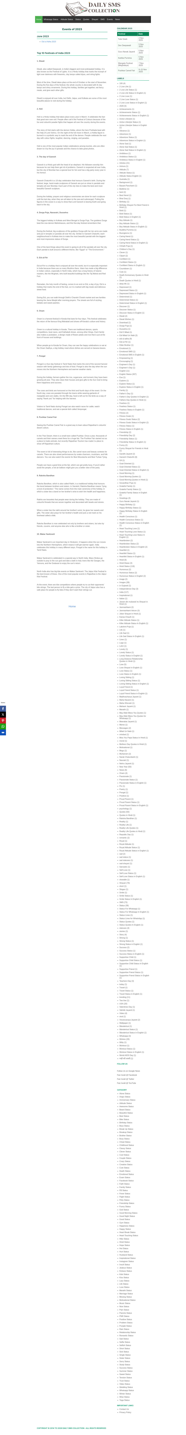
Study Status (124, 1365)
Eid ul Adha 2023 (49, 42)
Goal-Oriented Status (128, 467)
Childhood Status (126, 1145)
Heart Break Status (127, 1232)
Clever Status (125, 1152)
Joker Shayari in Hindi (128, 614)
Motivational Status (127, 1300)
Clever (122, 252)
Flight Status (124, 1197)
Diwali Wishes (125, 319)
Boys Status (124, 1126)
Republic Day (125, 835)
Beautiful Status (126, 1113)
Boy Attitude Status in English (131, 227)
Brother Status (125, 1136)
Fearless (123, 403)
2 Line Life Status (126, 90)
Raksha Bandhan (126, 818)
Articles (122, 163)
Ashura (122, 166)
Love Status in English (128, 674)
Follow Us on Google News (128, 1071)
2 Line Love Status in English (131, 103)
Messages (123, 728)
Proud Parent (125, 799)
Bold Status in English (128, 217)
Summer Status (125, 1371)
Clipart (122, 256)
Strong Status (125, 941)
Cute (121, 272)
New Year (123, 767)
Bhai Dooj (123, 199)
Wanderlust (124, 1026)
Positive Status (125, 1319)
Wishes (122, 1039)
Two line (122, 1000)
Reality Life (124, 825)
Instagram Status (126, 1261)
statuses (123, 928)
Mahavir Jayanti (126, 706)
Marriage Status (126, 1294)
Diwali (122, 316)
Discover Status (126, 310)
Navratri (122, 760)
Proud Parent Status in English (132, 805)
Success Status (125, 951)
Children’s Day (125, 249)
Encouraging (124, 361)
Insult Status (124, 1265)
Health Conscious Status (129, 520)
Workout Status (125, 1049)
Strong (122, 938)
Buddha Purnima (126, 230)
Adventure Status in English (131, 140)
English (122, 371)
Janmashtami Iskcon (128, 611)
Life (120, 630)
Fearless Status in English (130, 410)
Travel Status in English (129, 994)
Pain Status (124, 1310)
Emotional (123, 348)
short (121, 886)
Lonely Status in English (129, 656)
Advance (123, 131)
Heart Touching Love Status (131, 532)
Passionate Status (127, 780)
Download (123, 323)
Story (121, 935)
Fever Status (124, 1194)
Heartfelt (123, 550)
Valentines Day (125, 1007)
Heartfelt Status (125, 553)
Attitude (122, 170)
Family (122, 390)
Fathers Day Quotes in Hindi (131, 400)
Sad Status (124, 1339)
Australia (123, 179)
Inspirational (124, 595)
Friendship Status (126, 439)
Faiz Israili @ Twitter (125, 1079)
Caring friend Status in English (132, 243)
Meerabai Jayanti (126, 722)
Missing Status (125, 1297)
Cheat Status (124, 1142)
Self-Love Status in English (130, 876)
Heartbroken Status (127, 544)
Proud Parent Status (128, 802)
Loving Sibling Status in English (132, 684)
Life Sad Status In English (130, 636)
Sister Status (124, 1358)
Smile (121, 893)
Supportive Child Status (129, 960)
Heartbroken (124, 541)
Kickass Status (125, 1271)
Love (121, 664)
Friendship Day (125, 435)
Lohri (121, 646)
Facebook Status (126, 1181)
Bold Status (124, 214)
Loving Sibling (125, 677)
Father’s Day (124, 394)
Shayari (95, 19)
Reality (122, 822)
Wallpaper (123, 1023)
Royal (121, 841)
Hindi (121, 560)
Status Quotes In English (129, 925)
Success (123, 947)
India (121, 592)
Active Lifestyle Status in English (133, 125)
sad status (123, 857)
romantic (123, 838)
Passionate (124, 776)
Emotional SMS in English (130, 355)
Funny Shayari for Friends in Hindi (133, 448)
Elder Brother (125, 345)
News (117, 19)
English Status (125, 374)
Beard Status (124, 1110)
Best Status (124, 1116)
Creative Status (125, 1165)
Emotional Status (126, 1174)
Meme (122, 725)
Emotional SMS (125, 352)
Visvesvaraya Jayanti (128, 1020)
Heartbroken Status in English (132, 547)
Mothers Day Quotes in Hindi (131, 744)
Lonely (122, 649)
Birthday (122, 202)
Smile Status (124, 896)
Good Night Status (127, 1216)
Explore (122, 381)
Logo (121, 643)
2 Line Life (123, 87)
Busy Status (124, 1139)
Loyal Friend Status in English (132, 694)
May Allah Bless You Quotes (131, 713)
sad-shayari (124, 863)
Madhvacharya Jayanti (128, 697)
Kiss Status (124, 1278)
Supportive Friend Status (129, 972)
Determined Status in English (131, 303)
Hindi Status (124, 566)
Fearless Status (126, 406)
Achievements (125, 109)
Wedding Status (126, 1387)
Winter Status (125, 1394)
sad (120, 854)
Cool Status (124, 1155)
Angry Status (124, 1097)
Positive (122, 796)
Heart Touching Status (128, 1236)
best (121, 192)
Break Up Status (126, 1129)
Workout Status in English (130, 1052)
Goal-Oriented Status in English (132, 470)
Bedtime (122, 189)
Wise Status (124, 1397)
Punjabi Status (125, 1326)
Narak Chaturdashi (127, 757)
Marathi (122, 710)
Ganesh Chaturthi (126, 457)
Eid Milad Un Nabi (127, 335)
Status (78, 19)
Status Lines (124, 915)
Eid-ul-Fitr (123, 342)
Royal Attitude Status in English (132, 851)
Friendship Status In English (131, 442)
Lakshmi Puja (125, 627)
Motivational (124, 747)
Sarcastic (123, 867)
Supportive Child (126, 957)
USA (121, 1004)
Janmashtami (125, 607)
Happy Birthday (125, 505)
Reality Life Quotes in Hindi (130, 831)
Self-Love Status (126, 873)
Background (124, 182)
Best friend (123, 195)
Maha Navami (125, 700)
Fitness (122, 413)
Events (110, 19)
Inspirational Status (127, 1258)
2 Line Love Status (127, 99)
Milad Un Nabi (125, 731)
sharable (123, 880)
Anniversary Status (127, 1100)
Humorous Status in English (131, 576)
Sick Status (124, 1352)
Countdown (124, 269)
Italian (122, 599)
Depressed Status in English (131, 293)
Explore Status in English (130, 387)
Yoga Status (124, 1400)
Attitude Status (67, 19)
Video (121, 1013)
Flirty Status (124, 1200)
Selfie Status (124, 1342)
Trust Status (124, 1381)
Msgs (121, 751)
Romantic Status (126, 1336)
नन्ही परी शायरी (124, 1059)
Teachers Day (125, 981)
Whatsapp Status (51, 19)
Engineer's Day (125, 364)
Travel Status (125, 991)
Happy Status (125, 1229)
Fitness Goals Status (128, 419)
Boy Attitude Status (127, 223)
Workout (122, 1046)
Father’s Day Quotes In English (132, 397)
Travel (122, 988)
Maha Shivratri (125, 703)
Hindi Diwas (124, 563)
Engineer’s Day (125, 368)
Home (38, 19)
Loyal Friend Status (127, 690)
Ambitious (123, 153)
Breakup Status (125, 1132)
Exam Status (124, 1177)
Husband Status (126, 1255)
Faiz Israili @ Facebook (127, 1075)
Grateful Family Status (128, 489)
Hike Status (124, 1239)
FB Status (123, 1190)
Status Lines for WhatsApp (130, 918)
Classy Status (125, 1148)
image (122, 579)
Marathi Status (125, 1290)
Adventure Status (126, 137)
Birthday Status (125, 1123)
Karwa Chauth (125, 617)
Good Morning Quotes (128, 477)
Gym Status (124, 1223)
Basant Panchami (126, 186)
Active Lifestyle (125, 119)
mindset (122, 734)
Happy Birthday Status (128, 508)
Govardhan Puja (126, 483)
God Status (124, 1210)
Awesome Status (126, 1106)
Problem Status (125, 1323)
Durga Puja (124, 326)
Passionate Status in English (131, 783)
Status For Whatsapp (128, 909)
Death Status (124, 1171)
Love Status (124, 671)
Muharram (123, 754)
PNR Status (124, 1316)
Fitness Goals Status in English (132, 423)
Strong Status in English (129, 944)
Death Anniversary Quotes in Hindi (134, 275)
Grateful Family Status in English (133, 493)
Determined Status (127, 300)
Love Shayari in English (129, 668)
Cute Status (124, 1168)
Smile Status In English (129, 899)
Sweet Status (125, 1374)
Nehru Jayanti (125, 764)
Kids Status (124, 1274)
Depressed (124, 287)
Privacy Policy (125, 1412)
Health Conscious (126, 517)
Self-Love (123, 870)
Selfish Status (125, 1345)
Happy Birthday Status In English (133, 511)
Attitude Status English (129, 176)
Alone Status (124, 1094)
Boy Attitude (124, 220)
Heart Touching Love (128, 529)
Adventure (123, 134)
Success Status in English (130, 954)
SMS (102, 19)
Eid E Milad (124, 332)
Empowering (124, 358)
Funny (122, 445)
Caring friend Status (127, 240)
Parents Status (125, 1313)
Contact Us (124, 1409)
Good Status (124, 1219)
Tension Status (125, 1378)
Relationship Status (127, 1332)
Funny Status (125, 1207)
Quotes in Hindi (125, 815)
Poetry (122, 789)
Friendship (123, 432)
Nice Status (124, 1306)
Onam (122, 773)
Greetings (123, 498)
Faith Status (124, 1184)
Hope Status (124, 1245)
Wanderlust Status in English (131, 1033)
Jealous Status (125, 1268)
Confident (123, 259)
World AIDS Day (126, 1055)
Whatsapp (123, 1036)
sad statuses (124, 860)
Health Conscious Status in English (134, 523)
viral (121, 1017)
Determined (124, 297)
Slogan (122, 889)
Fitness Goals (125, 416)
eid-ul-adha (124, 339)
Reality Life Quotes (127, 828)
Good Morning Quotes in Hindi (132, 480)
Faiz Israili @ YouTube (126, 1083)
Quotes (86, 19)
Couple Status (125, 1158)
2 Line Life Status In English (131, 93)
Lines (121, 640)
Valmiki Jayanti (125, 1010)
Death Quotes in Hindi (128, 281)
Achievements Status (128, 112)
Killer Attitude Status (127, 620)
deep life (123, 284)
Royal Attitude (125, 844)
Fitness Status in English (129, 429)
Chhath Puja (124, 246)
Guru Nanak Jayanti (127, 501)
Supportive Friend (126, 969)
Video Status (124, 1384)
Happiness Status (126, 1226)
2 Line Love (124, 96)
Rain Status (124, 1329)
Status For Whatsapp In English (132, 912)
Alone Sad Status (126, 147)
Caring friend (124, 236)
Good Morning (125, 473)
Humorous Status (126, 573)
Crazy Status (124, 1161)
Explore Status (125, 384)
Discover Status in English (130, 313)
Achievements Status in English (132, 116)
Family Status (125, 1187)
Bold (121, 211)
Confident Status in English (130, 265)
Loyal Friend (124, 687)
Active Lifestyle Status (128, 122)
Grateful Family (125, 486)
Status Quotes (125, 922)
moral (121, 741)
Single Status (125, 1355)
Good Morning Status (128, 1213)
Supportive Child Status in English (133, 964)
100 (121, 83)
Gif (120, 460)
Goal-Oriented (125, 464)
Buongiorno (124, 233)
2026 (121, 106)
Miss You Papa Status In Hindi (132, 738)
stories (122, 931)
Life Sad (122, 633)
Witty (121, 1042)
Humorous (123, 569)
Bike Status (124, 1119)
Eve (121, 377)
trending (122, 997)
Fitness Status (125, 426)
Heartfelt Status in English (130, 557)
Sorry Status (124, 1361)
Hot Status (123, 1248)
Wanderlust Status (127, 1029)
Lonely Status (125, 652)
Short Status (124, 1349)
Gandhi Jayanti (125, 454)
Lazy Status (124, 1281)
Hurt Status (124, 1252)
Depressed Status (127, 290)
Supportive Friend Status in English (134, 976)
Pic (120, 786)
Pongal (122, 793)
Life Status (123, 1284)
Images (122, 582)
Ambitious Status (126, 157)
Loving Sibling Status (128, 681)
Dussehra (123, 329)
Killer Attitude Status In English (132, 623)
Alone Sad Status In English (131, 150)
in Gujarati (123, 586)
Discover (123, 306)
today (121, 984)
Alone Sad (123, 144)
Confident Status (126, 262)
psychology (124, 809)
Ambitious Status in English (130, 160)
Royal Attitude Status (128, 847)
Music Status (124, 1303)
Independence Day (127, 589)
